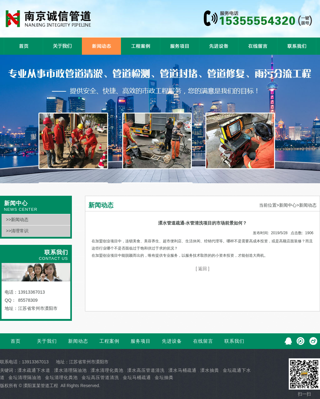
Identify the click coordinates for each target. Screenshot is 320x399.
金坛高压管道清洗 (100, 377)
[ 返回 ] (202, 268)
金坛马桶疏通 (137, 377)
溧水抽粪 (209, 370)
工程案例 (109, 341)
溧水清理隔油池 (70, 370)
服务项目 (141, 341)
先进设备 (172, 341)
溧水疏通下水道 (34, 370)
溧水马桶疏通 (182, 370)
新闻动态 (78, 341)
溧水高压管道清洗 (146, 370)
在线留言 (203, 341)
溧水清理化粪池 (107, 370)
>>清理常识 (17, 230)
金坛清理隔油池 (24, 377)
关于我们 (47, 341)
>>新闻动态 (17, 219)
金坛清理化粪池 (61, 377)
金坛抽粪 (164, 377)
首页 (16, 341)
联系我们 (234, 341)
